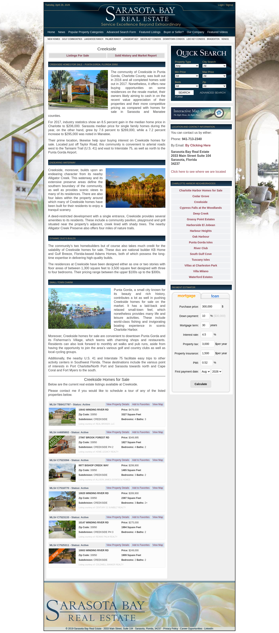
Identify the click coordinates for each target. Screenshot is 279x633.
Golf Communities (72, 39)
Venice (225, 39)
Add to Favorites (140, 404)
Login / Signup (225, 5)
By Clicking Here (198, 145)
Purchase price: (189, 306)
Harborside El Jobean (200, 225)
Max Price (208, 71)
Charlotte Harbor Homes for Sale (200, 190)
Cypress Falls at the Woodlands (201, 207)
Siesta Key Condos (150, 39)
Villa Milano (201, 271)
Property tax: (191, 344)
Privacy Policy (170, 628)
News (61, 32)
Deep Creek (200, 213)
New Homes (54, 39)
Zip (204, 82)
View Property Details (117, 404)
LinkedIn (208, 628)
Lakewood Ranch (93, 39)
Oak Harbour (200, 236)
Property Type (183, 61)
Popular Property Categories (85, 32)
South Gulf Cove (201, 254)
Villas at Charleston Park (200, 265)
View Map (158, 404)
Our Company (195, 32)
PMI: (196, 362)
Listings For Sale (77, 55)
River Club (201, 248)
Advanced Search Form (121, 32)
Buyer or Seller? (174, 32)
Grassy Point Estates (201, 219)
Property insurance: (187, 353)
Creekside (201, 202)
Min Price (180, 71)
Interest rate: (191, 334)
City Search (209, 61)
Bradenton (213, 39)
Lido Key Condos (195, 39)
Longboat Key (130, 39)
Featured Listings (149, 32)
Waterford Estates (201, 277)
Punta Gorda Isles (201, 242)
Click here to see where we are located (198, 171)
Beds (178, 82)
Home (51, 32)
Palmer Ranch (113, 39)
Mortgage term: (189, 325)
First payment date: (187, 371)
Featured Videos (217, 32)
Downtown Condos (174, 39)
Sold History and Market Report (136, 55)
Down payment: (189, 316)
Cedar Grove (200, 196)
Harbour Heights (201, 230)
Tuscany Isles (201, 259)
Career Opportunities (191, 628)
